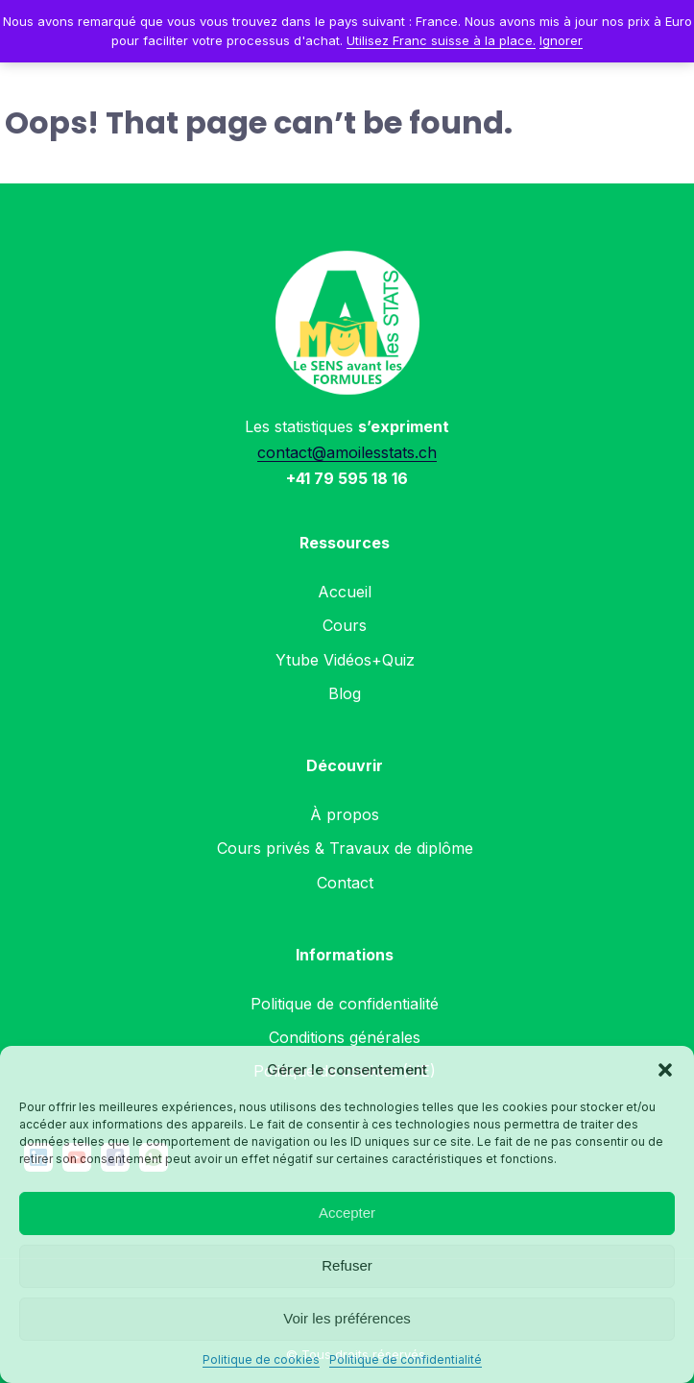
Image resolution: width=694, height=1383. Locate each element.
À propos (344, 814)
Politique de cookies (261, 1359)
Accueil (344, 591)
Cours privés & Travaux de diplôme (345, 848)
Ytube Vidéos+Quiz (345, 659)
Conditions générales (344, 1037)
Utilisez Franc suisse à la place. (441, 40)
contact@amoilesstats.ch (347, 452)
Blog (344, 693)
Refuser (347, 1265)
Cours (345, 625)
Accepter (347, 1212)
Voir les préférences (347, 1318)
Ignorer (561, 40)
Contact (345, 882)
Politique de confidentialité (405, 1359)
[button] (665, 1070)
